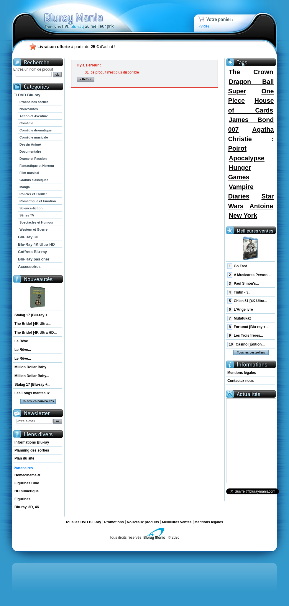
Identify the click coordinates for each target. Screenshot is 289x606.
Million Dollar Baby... (31, 367)
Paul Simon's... (243, 283)
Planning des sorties (31, 450)
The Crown (251, 72)
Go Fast (237, 266)
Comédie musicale (33, 137)
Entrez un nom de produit (33, 69)
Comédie (26, 123)
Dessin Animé (30, 144)
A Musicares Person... (248, 275)
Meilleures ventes (176, 522)
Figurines (22, 499)
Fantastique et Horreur (36, 165)
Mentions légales (241, 373)
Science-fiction (30, 208)
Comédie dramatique (35, 130)
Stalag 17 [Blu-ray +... (32, 315)
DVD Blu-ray (29, 95)
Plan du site (24, 458)
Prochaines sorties (33, 102)
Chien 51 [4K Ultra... (247, 301)
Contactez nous (240, 381)
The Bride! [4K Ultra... (32, 324)
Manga (24, 187)
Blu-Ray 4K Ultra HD (36, 244)
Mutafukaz (239, 318)
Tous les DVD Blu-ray (83, 522)
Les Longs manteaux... (33, 393)
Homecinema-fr (27, 475)
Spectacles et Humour (36, 222)
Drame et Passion (33, 158)
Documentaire (30, 151)
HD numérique (26, 491)
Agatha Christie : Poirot (251, 139)
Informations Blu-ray (31, 442)
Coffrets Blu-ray (32, 252)
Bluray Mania (90, 15)
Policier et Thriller (33, 194)
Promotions (114, 522)
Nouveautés (28, 109)
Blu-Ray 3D (28, 237)
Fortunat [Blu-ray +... (247, 327)
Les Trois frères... (245, 335)
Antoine (261, 206)
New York (243, 215)
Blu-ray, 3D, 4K (26, 507)
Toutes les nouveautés (38, 401)
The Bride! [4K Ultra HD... (35, 332)
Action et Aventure (33, 116)
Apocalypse (247, 158)
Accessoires (29, 266)
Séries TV (26, 215)
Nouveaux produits (143, 522)
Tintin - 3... (239, 292)
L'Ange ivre (240, 309)
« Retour (86, 79)
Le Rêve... (22, 341)
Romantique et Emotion (37, 201)
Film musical (29, 173)
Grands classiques (33, 180)
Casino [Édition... (246, 344)
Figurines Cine (26, 483)
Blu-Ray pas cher (33, 259)
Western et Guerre (33, 229)
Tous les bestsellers (251, 352)
